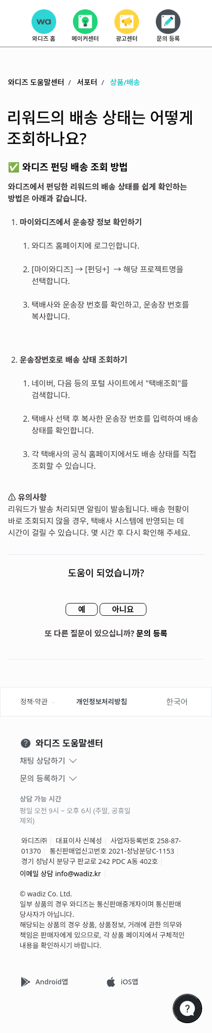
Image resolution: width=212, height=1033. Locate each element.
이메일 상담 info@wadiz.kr (60, 873)
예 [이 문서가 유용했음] (81, 609)
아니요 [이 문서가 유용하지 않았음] (123, 609)
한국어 (177, 701)
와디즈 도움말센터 (36, 82)
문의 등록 (152, 633)
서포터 (87, 82)
